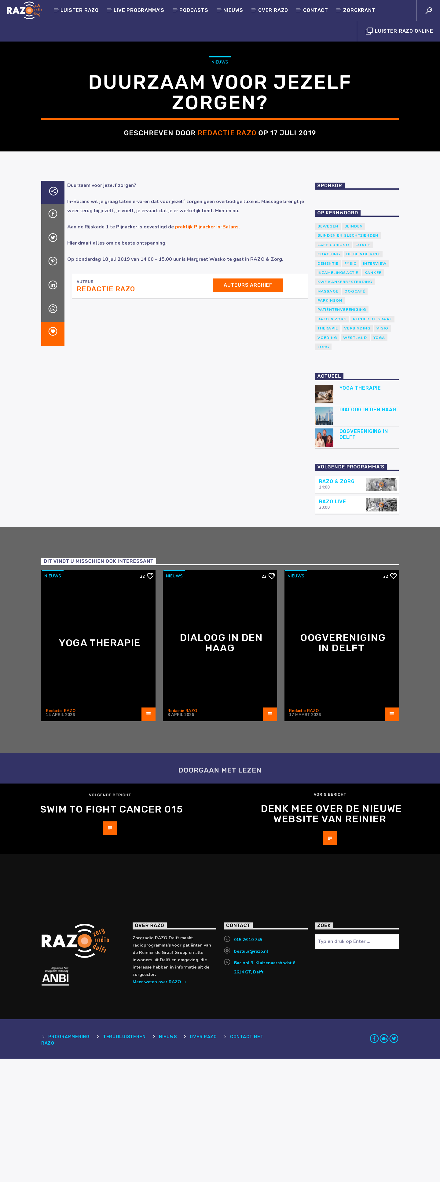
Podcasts (193, 10)
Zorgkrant (359, 10)
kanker (373, 396)
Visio (382, 451)
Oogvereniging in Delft (363, 557)
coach (363, 368)
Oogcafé (354, 414)
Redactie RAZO (227, 195)
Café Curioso (333, 368)
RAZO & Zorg (332, 442)
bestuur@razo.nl (251, 1075)
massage (327, 414)
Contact (315, 10)
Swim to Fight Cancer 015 (111, 932)
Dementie (328, 386)
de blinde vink (363, 377)
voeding (327, 461)
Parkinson (330, 423)
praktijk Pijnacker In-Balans (207, 350)
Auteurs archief (248, 408)
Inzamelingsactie (337, 396)
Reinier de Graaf (372, 442)
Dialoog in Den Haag (367, 533)
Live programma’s (139, 10)
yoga (379, 461)
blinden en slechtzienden (348, 358)
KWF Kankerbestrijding (344, 405)
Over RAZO (273, 10)
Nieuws (233, 10)
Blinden (353, 349)
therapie (327, 451)
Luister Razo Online (399, 31)
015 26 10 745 (248, 1063)
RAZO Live (332, 625)
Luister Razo (80, 10)
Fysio (350, 386)
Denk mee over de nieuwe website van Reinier (331, 937)
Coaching (328, 377)
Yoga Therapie (360, 511)
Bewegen (327, 349)
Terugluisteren (124, 1160)
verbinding (357, 451)
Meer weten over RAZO (160, 1105)
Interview (375, 386)
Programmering (69, 1160)
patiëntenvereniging (341, 433)
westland (355, 461)
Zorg (323, 470)
